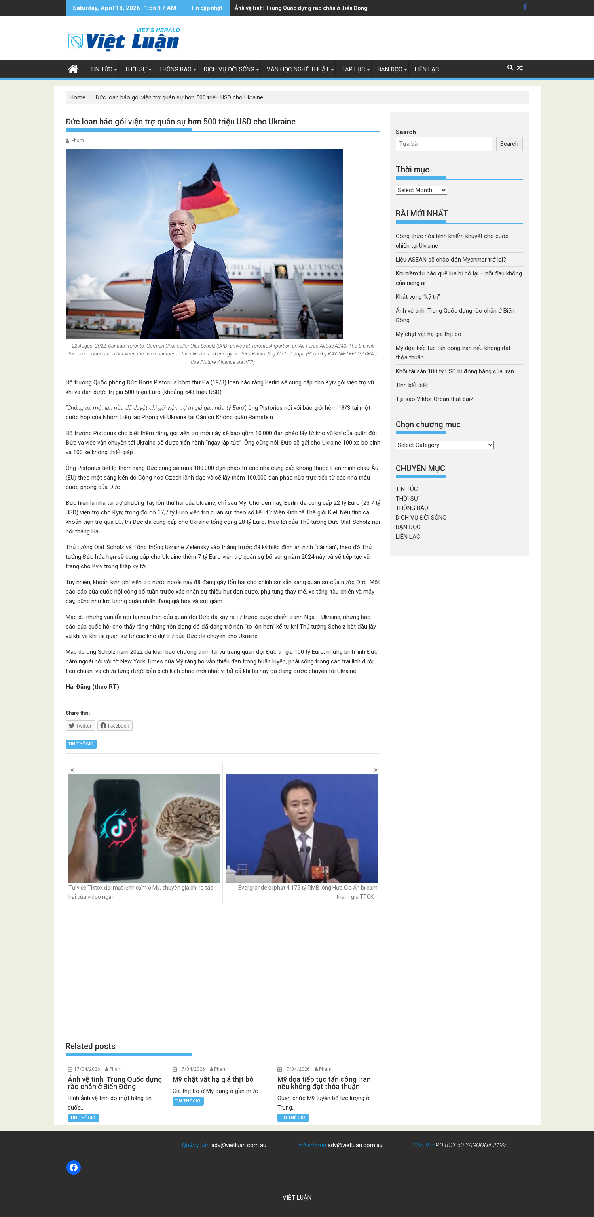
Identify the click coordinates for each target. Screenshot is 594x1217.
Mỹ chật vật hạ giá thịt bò (267, 8)
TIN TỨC (101, 69)
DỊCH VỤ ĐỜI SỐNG (229, 69)
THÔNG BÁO (175, 69)
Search (406, 132)
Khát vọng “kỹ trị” (418, 296)
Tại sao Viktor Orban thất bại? (434, 399)
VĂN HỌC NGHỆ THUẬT (298, 69)
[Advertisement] (223, 972)
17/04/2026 (87, 1069)
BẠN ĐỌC (390, 69)
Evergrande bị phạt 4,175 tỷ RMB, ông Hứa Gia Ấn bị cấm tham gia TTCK (302, 837)
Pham (77, 140)
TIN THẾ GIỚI (81, 744)
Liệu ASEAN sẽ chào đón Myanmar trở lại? (451, 259)
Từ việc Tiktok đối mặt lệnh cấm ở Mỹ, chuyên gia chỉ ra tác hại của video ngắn (144, 837)
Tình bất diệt (412, 385)
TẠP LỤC (353, 69)
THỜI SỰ (136, 69)
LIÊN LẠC (427, 69)
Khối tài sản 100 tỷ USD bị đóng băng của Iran (455, 371)
